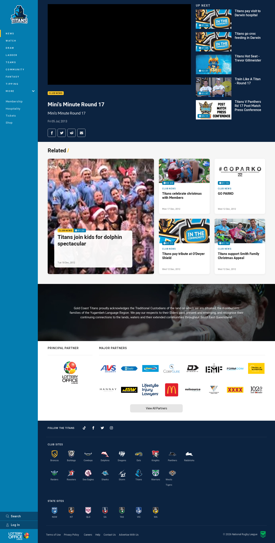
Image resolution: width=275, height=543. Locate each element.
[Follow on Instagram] (111, 428)
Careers (88, 534)
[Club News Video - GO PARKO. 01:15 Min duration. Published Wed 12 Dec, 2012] (240, 186)
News (10, 33)
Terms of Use (53, 534)
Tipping (12, 83)
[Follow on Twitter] (102, 428)
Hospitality (13, 108)
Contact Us (110, 534)
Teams (11, 62)
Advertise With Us (129, 534)
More (20, 91)
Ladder (11, 55)
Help (97, 534)
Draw (10, 47)
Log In (13, 525)
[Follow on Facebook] (93, 428)
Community (15, 69)
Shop (9, 122)
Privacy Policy (71, 534)
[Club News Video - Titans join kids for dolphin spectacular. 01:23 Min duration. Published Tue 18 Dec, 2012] (101, 216)
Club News (55, 93)
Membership (14, 101)
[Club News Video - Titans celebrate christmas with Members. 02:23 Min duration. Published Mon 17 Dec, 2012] (184, 186)
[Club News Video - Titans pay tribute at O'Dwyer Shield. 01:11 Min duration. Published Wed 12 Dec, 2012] (184, 246)
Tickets (11, 115)
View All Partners (156, 408)
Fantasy (12, 76)
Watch (11, 40)
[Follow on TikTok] (84, 428)
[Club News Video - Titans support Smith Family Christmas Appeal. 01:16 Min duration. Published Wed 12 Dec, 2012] (240, 246)
